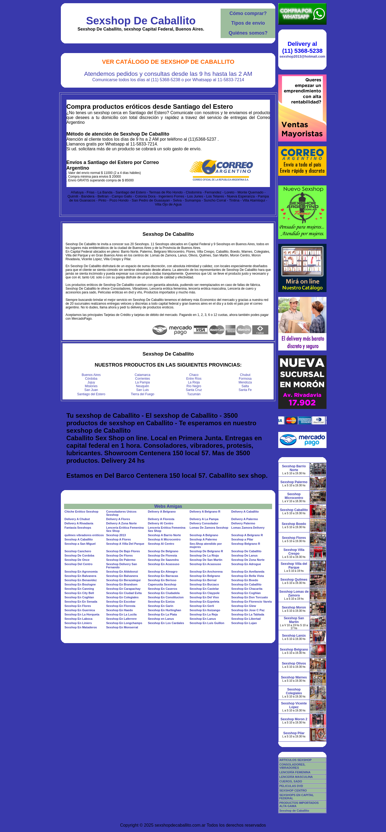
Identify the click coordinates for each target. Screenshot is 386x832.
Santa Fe (245, 390)
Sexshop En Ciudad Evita (124, 593)
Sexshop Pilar (294, 733)
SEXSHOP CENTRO (293, 790)
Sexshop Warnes (294, 677)
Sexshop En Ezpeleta (204, 601)
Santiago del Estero (91, 394)
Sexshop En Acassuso (164, 564)
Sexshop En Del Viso (204, 597)
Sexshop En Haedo (119, 610)
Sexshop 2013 (116, 535)
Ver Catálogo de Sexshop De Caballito (168, 61)
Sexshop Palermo (293, 482)
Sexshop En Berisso (162, 580)
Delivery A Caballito (245, 511)
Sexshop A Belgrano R (247, 535)
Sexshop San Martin (294, 620)
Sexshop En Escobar (120, 601)
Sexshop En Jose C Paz (248, 610)
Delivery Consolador (204, 523)
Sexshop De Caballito (141, 21)
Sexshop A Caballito (78, 539)
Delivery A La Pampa (204, 519)
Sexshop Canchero (77, 551)
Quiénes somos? (248, 33)
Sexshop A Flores (118, 539)
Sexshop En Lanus (203, 618)
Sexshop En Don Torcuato (249, 597)
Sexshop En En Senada (80, 601)
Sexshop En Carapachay (123, 588)
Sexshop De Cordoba (79, 555)
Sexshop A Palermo (203, 539)
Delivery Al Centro (160, 523)
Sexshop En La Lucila (121, 614)
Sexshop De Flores (119, 555)
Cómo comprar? (248, 13)
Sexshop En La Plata (162, 614)
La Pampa (142, 382)
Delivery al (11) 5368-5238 (302, 47)
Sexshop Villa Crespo (294, 551)
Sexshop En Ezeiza (161, 601)
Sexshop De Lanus (244, 555)
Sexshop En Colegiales (122, 597)
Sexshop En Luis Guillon (207, 623)
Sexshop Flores (294, 538)
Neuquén (142, 386)
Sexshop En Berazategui (123, 580)
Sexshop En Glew (243, 605)
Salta (245, 386)
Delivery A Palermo (244, 519)
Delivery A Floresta (161, 519)
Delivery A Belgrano (162, 511)
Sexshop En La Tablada (247, 614)
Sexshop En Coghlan (246, 593)
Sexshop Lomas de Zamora (294, 593)
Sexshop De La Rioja (204, 555)
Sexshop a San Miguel (79, 543)
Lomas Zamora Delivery (248, 527)
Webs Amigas (168, 506)
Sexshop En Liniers (78, 623)
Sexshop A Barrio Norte (164, 535)
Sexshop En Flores (77, 605)
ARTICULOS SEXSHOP (295, 760)
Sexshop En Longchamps (124, 623)
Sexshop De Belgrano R (206, 551)
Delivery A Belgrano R (205, 511)
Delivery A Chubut (77, 519)
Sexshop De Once (77, 559)
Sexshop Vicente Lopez (294, 705)
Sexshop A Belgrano (204, 535)
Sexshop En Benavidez (80, 580)
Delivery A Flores (118, 519)
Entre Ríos (194, 378)
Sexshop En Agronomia (81, 571)
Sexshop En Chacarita (246, 588)
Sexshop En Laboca (78, 618)
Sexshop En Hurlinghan (164, 610)
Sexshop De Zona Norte (248, 559)
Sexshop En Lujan (244, 623)
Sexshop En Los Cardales (166, 623)
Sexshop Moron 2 (293, 719)
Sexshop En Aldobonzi (122, 571)
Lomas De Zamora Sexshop (209, 527)
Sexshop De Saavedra (163, 559)
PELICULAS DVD (291, 786)
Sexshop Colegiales (294, 691)
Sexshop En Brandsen (122, 584)
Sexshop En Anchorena (206, 571)
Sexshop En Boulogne (80, 584)
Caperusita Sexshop (162, 584)
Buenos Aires (91, 375)
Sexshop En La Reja (204, 614)
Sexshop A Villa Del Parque (125, 543)
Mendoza (245, 382)
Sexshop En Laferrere (121, 618)
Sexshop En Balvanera (80, 575)
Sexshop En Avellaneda (247, 571)
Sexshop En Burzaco (204, 584)
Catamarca (142, 375)
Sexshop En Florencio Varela (251, 601)
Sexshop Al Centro (161, 543)
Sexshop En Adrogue (246, 564)
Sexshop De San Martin (206, 559)
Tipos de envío (248, 23)
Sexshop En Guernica (79, 610)
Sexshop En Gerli (202, 605)
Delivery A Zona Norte (121, 523)
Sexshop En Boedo (244, 580)
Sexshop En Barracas (163, 575)
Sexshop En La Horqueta (81, 614)
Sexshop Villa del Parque (294, 565)
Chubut (245, 375)
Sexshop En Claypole (205, 593)
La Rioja (194, 382)
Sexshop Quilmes (293, 579)
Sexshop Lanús (294, 635)
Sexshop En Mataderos (80, 627)
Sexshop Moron (294, 607)
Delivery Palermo (243, 523)
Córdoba (91, 378)
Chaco (194, 375)
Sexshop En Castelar (204, 588)
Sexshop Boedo (294, 524)
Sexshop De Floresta (162, 555)
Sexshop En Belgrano (205, 575)
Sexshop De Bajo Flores (123, 551)
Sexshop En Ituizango (205, 610)
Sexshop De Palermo (120, 559)
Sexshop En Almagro (162, 571)
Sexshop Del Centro (78, 564)
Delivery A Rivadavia (78, 523)
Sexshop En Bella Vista (247, 575)
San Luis (142, 390)
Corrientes (142, 378)
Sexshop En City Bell (79, 593)
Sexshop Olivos (294, 663)
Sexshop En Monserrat (122, 627)
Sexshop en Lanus (161, 618)
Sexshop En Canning (79, 588)
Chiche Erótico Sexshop (81, 511)
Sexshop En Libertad (246, 618)
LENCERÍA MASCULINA (296, 776)
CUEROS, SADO (290, 781)
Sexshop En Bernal (203, 580)
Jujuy (91, 382)
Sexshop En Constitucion (166, 597)
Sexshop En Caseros (162, 588)
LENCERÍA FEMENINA (294, 772)
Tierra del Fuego (142, 394)
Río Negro (194, 386)
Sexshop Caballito (294, 510)
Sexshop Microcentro (294, 496)
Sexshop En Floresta (120, 605)
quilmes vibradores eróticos (84, 535)
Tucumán (194, 394)
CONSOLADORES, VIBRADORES (292, 766)
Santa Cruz (194, 390)
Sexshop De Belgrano (163, 551)
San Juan (91, 390)
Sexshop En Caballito (246, 584)
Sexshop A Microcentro (164, 539)
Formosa (245, 378)
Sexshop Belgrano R (245, 543)
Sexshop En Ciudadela (164, 593)
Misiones (91, 386)
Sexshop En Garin (160, 605)
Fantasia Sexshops (77, 527)
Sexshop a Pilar (242, 539)
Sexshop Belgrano (294, 649)
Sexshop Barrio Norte (294, 468)
